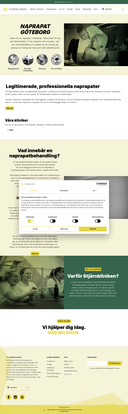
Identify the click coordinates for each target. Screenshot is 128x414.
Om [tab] (94, 191)
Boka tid (9, 108)
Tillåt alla (93, 229)
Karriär (77, 9)
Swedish (68, 374)
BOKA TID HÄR (64, 321)
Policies (66, 364)
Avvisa (35, 229)
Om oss (62, 9)
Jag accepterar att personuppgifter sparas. (105, 368)
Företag (49, 364)
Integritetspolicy (64, 407)
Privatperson (51, 361)
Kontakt (70, 9)
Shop (96, 9)
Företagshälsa (51, 9)
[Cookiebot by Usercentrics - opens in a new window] (98, 183)
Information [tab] (64, 191)
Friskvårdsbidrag (52, 376)
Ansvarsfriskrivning (70, 371)
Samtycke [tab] (34, 191)
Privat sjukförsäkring (53, 373)
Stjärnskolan (86, 9)
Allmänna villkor (69, 368)
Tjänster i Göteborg (37, 9)
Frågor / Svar (68, 361)
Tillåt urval (64, 229)
